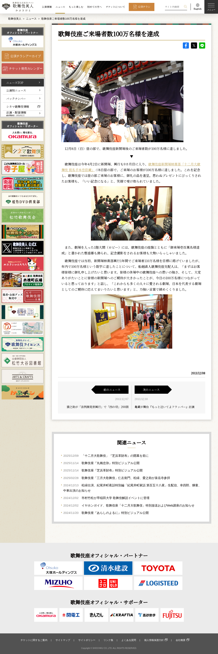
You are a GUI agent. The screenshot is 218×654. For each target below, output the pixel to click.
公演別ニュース (16, 90)
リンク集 (108, 640)
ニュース (60, 6)
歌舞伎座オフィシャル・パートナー (22, 31)
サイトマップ (63, 640)
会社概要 (180, 640)
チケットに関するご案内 (34, 640)
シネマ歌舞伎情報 (17, 106)
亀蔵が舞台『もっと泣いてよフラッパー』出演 (164, 407)
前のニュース (112, 390)
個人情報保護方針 (154, 640)
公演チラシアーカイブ (25, 56)
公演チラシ (144, 6)
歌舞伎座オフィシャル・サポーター (22, 125)
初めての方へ (94, 6)
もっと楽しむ (76, 6)
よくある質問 (128, 640)
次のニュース (151, 390)
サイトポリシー (86, 640)
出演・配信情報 (16, 113)
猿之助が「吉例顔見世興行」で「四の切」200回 (98, 407)
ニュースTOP (14, 83)
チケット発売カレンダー (26, 68)
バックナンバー (16, 98)
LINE (202, 45)
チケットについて (115, 6)
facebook (186, 45)
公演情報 (47, 6)
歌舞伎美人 (14, 18)
